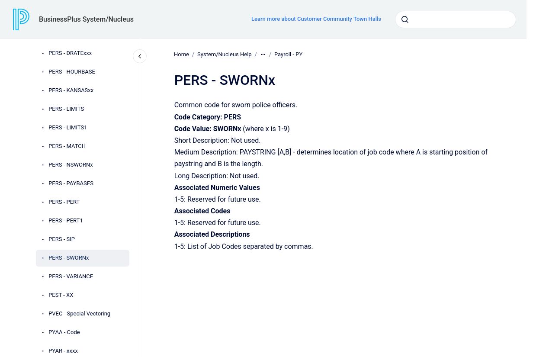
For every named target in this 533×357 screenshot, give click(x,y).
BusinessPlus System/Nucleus (86, 19)
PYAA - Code (64, 332)
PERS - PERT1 (65, 220)
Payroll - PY (288, 54)
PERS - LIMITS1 (67, 127)
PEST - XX (60, 295)
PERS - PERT (64, 202)
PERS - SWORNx (68, 257)
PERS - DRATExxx (70, 53)
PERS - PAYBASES (70, 183)
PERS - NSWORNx (70, 164)
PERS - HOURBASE (71, 71)
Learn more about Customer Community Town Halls (316, 19)
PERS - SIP (61, 239)
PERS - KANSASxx (70, 90)
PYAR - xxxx (63, 350)
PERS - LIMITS (66, 109)
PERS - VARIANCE (70, 276)
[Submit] (405, 19)
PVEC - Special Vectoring (79, 313)
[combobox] (455, 19)
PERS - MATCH (67, 146)
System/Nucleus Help (224, 54)
